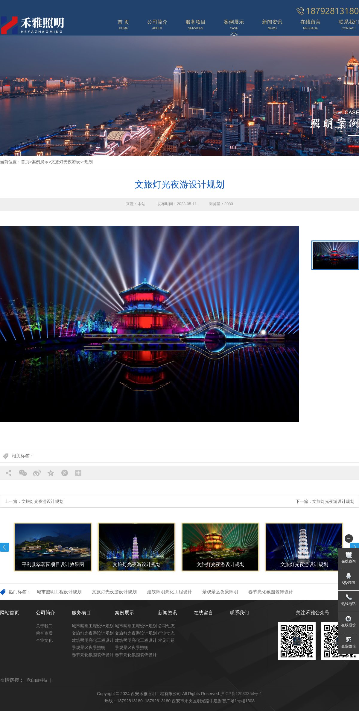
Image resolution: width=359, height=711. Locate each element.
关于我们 (44, 626)
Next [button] (354, 547)
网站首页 (9, 612)
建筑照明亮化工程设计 (169, 591)
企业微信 (348, 646)
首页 (25, 161)
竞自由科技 (37, 680)
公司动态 (166, 626)
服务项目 (81, 612)
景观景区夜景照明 (220, 591)
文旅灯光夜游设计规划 (72, 161)
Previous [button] (4, 547)
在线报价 (348, 625)
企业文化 (44, 640)
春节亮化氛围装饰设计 (270, 591)
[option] (149, 324)
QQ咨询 (348, 582)
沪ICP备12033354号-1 (241, 693)
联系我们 (239, 612)
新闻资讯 (167, 612)
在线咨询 (348, 561)
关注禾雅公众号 (312, 612)
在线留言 (203, 612)
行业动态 (166, 633)
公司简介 (45, 612)
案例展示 (40, 161)
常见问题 (166, 640)
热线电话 (348, 604)
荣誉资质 (44, 633)
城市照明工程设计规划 (59, 591)
